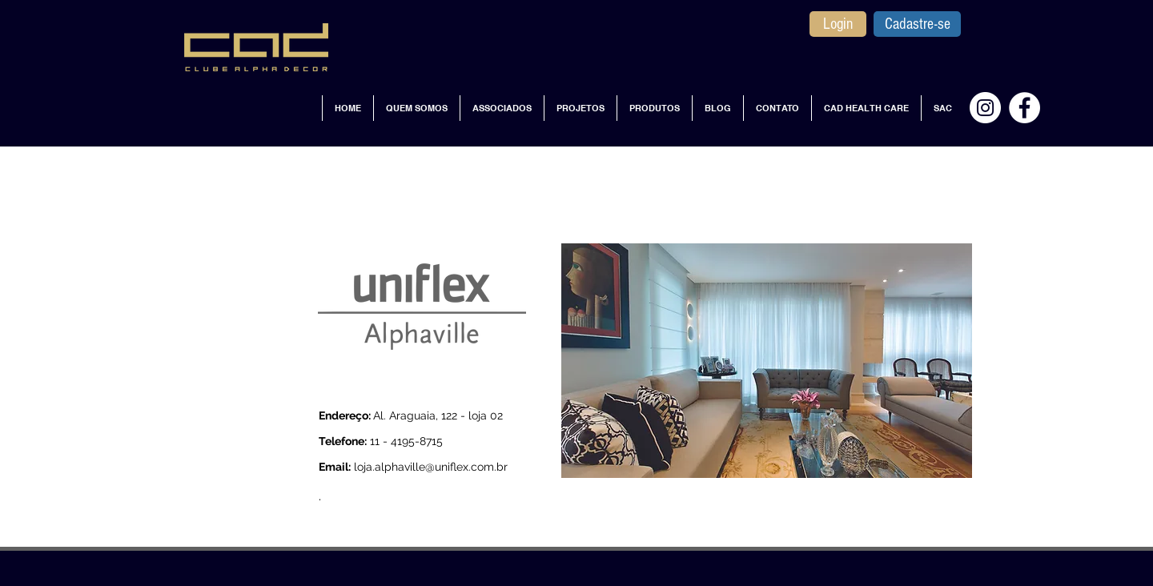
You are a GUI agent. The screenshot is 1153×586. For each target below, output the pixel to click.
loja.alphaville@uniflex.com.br (431, 466)
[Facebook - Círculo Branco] (1024, 107)
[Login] (838, 24)
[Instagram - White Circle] (985, 107)
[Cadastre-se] (917, 24)
